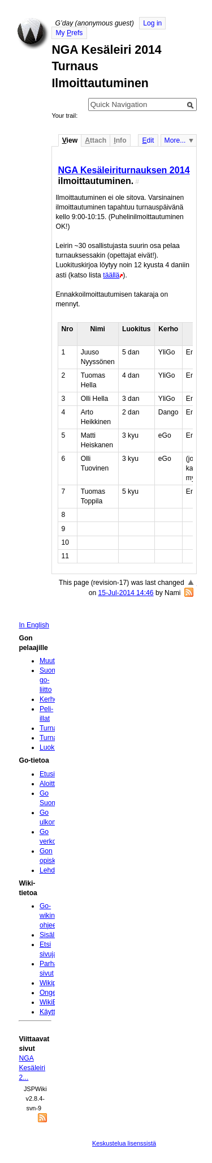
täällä (111, 275)
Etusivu (51, 774)
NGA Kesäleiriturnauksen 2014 (123, 170)
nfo (120, 140)
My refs (69, 33)
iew (69, 140)
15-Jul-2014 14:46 (126, 593)
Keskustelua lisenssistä (124, 1143)
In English (34, 625)
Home (33, 33)
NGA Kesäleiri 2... (32, 1067)
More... (175, 140)
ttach (95, 140)
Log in (152, 23)
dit (148, 140)
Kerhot (50, 699)
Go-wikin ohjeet (49, 915)
